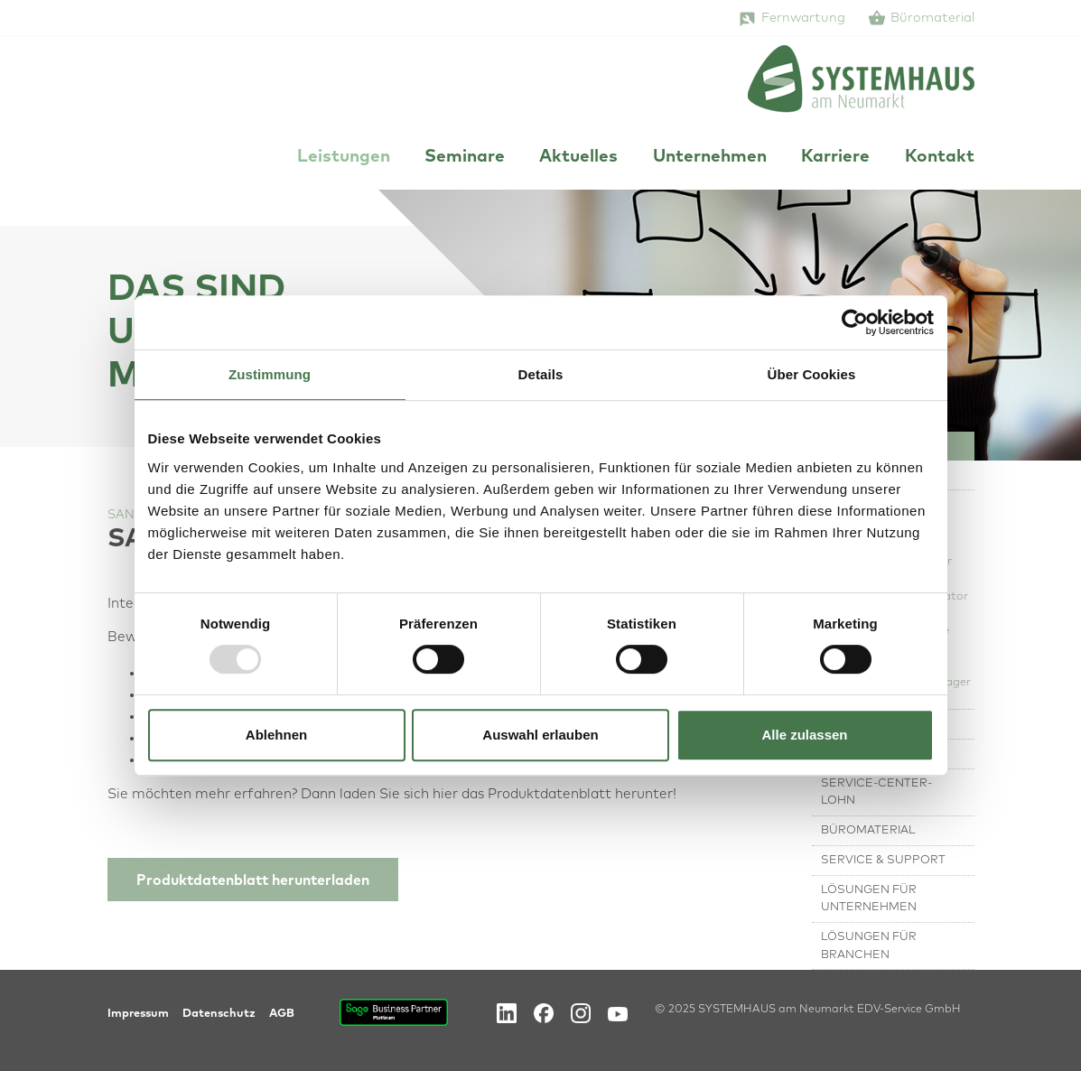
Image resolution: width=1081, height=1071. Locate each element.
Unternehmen (710, 156)
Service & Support (883, 860)
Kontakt (939, 156)
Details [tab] (541, 374)
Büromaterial (932, 18)
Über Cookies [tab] (812, 374)
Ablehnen (276, 734)
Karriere (835, 156)
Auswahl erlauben (540, 734)
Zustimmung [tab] (269, 374)
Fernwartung (803, 18)
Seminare (464, 156)
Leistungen (343, 156)
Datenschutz (219, 1014)
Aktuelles (578, 156)
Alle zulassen (804, 734)
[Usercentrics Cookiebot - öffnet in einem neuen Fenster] (855, 322)
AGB (281, 1014)
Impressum (138, 1014)
